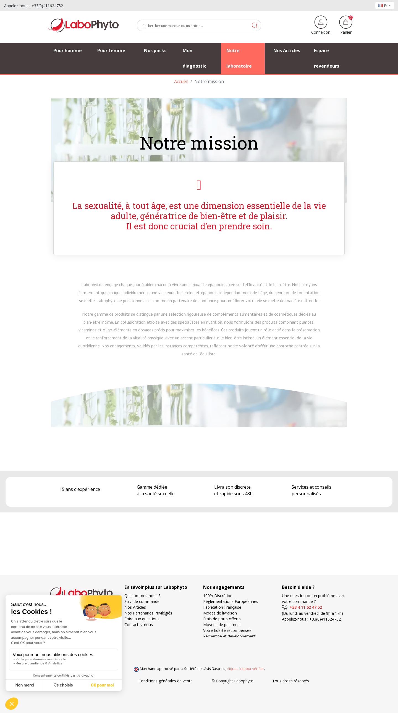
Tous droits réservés (290, 680)
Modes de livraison (220, 613)
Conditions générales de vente (165, 680)
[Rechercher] (199, 25)
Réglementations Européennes (230, 601)
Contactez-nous (138, 624)
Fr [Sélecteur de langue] (384, 5)
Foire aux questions (141, 618)
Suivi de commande (141, 601)
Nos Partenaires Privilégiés (148, 613)
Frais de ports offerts (222, 618)
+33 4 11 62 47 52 (302, 607)
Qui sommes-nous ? (142, 595)
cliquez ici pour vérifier (245, 668)
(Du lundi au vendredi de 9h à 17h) (312, 613)
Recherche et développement (229, 636)
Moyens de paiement (222, 624)
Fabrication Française (222, 607)
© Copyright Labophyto (232, 680)
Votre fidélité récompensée (227, 630)
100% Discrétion (217, 595)
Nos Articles (135, 607)
